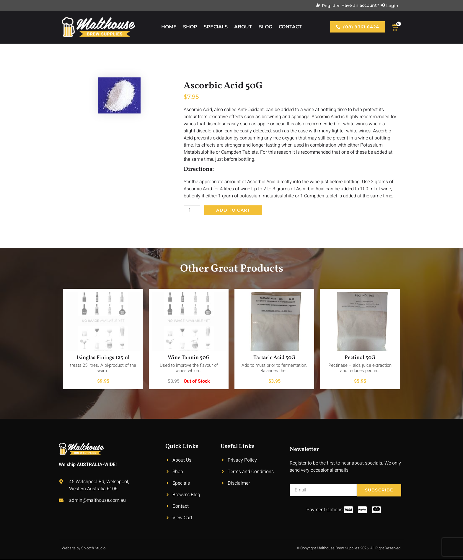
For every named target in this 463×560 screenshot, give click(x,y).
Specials (216, 27)
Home (169, 27)
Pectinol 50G (360, 358)
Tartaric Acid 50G (274, 358)
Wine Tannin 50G (189, 358)
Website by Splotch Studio (83, 548)
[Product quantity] (192, 210)
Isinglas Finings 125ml (103, 358)
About (243, 27)
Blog (265, 27)
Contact (290, 27)
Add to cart (233, 210)
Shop (190, 27)
